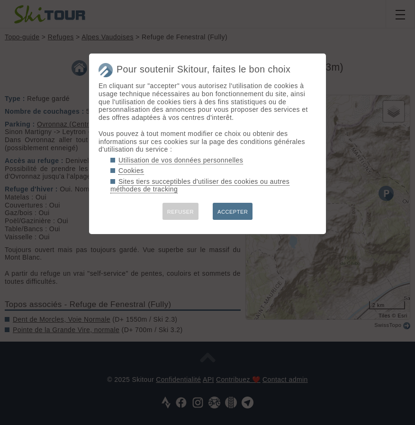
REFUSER (180, 212)
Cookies (131, 170)
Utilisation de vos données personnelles (180, 160)
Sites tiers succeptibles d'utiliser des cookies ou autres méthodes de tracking (199, 185)
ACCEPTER (232, 212)
